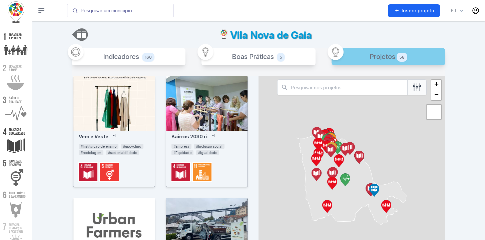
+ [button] (436, 85)
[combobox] (120, 10)
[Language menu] (456, 11)
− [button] (436, 95)
